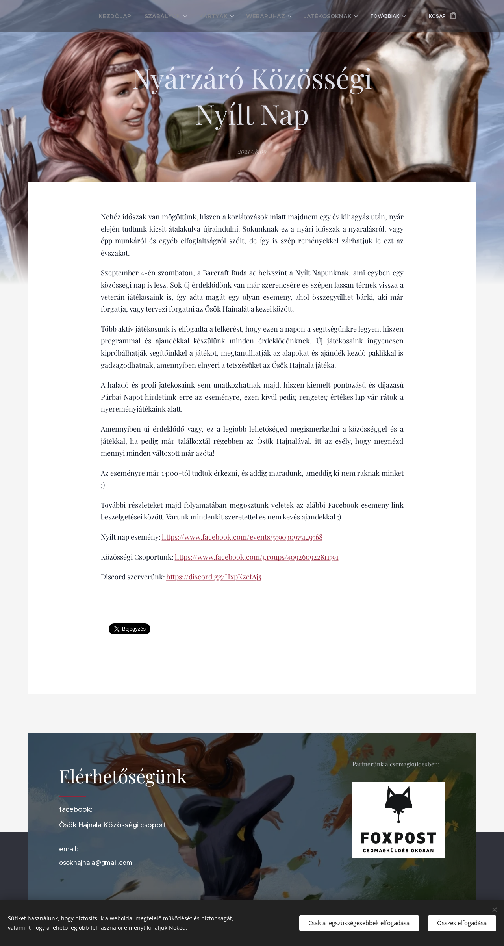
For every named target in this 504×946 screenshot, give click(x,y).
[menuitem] (99, 16)
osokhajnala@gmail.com (95, 863)
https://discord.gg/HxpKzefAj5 (213, 576)
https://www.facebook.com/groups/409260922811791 (257, 557)
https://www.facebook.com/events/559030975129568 (242, 537)
